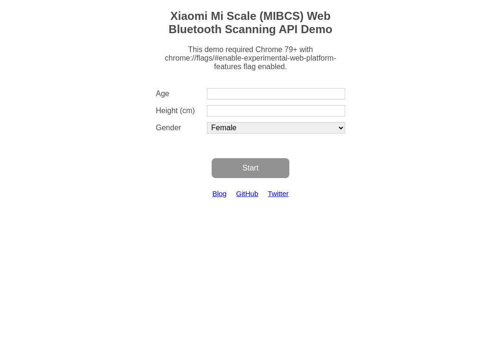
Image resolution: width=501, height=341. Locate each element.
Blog (219, 193)
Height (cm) (175, 111)
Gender (168, 128)
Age (162, 94)
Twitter (278, 193)
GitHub (247, 193)
